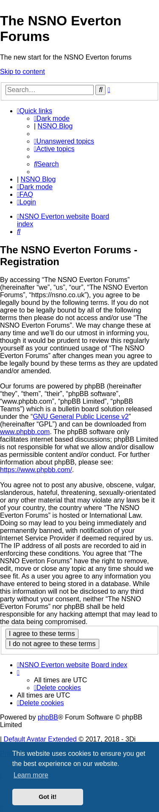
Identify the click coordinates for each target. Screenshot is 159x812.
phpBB (48, 717)
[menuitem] (64, 141)
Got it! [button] (47, 796)
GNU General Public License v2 (80, 416)
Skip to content (22, 71)
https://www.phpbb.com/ (36, 469)
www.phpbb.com (25, 431)
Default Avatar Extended (40, 739)
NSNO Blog (55, 126)
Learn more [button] (31, 775)
